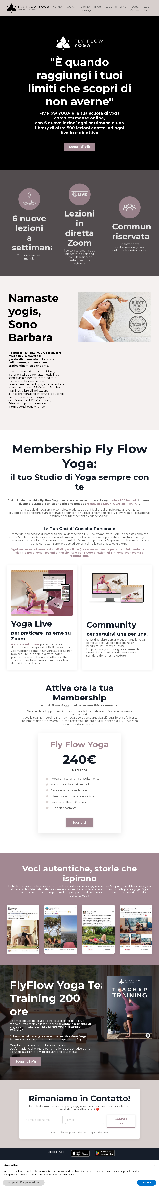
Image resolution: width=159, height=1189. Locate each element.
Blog (97, 6)
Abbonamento (115, 6)
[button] (79, 821)
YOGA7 (69, 6)
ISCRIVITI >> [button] (120, 1133)
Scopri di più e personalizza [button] (23, 1182)
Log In (147, 8)
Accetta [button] (146, 1182)
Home (56, 6)
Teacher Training (84, 8)
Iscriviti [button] (79, 823)
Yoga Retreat (135, 8)
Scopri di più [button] (79, 146)
